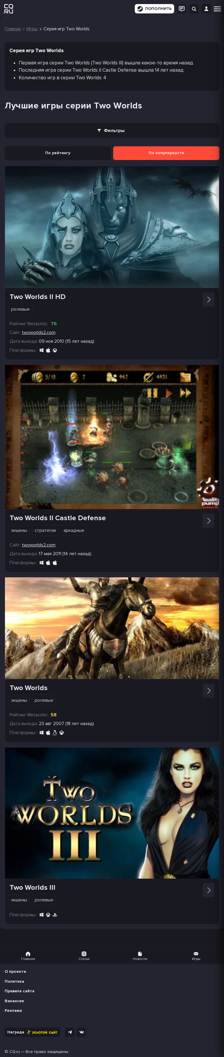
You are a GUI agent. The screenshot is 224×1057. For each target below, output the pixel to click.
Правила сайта (19, 991)
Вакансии (14, 1000)
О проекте (15, 971)
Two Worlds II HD (38, 297)
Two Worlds (29, 688)
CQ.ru (14, 1051)
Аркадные (74, 530)
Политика (14, 981)
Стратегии (45, 530)
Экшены (19, 530)
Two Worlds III (32, 887)
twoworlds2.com (38, 332)
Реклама (13, 1010)
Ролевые (20, 309)
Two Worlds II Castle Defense (58, 518)
